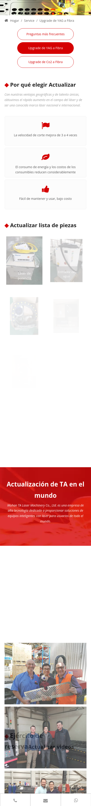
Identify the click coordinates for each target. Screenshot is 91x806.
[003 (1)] (45, 624)
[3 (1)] (45, 7)
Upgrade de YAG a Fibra (45, 48)
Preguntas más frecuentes (45, 34)
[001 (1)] (45, 560)
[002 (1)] (45, 688)
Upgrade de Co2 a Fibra (45, 62)
